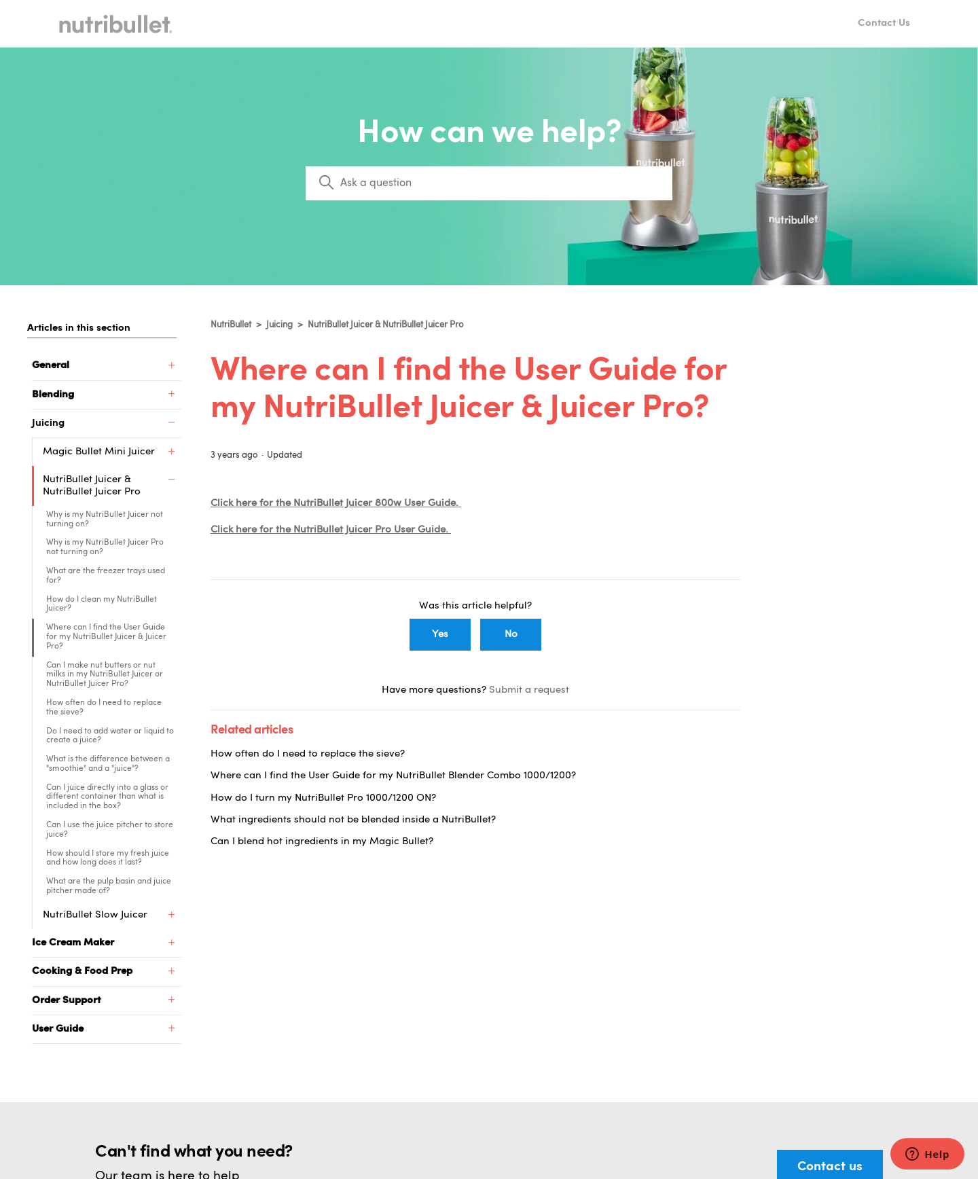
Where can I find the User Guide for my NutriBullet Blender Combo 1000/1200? (393, 776)
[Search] (489, 183)
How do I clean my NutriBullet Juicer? (101, 604)
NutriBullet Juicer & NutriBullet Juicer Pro (386, 325)
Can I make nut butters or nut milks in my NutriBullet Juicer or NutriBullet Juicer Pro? (104, 675)
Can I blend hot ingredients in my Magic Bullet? (322, 842)
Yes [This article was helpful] (440, 635)
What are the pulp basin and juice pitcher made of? (108, 886)
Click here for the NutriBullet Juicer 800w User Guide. (336, 503)
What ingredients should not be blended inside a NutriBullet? (353, 820)
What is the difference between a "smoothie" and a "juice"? (108, 764)
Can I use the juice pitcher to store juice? (109, 830)
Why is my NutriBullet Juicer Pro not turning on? (105, 547)
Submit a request (529, 690)
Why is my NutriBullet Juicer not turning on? (104, 519)
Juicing (279, 325)
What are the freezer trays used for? (105, 576)
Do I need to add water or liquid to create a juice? (110, 736)
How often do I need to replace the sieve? (104, 708)
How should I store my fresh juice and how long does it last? (107, 858)
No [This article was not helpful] (511, 635)
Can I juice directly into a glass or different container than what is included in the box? (107, 797)
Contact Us (884, 23)
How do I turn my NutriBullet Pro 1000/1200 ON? (323, 798)
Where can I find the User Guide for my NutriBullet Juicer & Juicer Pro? (106, 637)
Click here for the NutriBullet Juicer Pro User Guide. (331, 530)
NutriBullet (231, 325)
